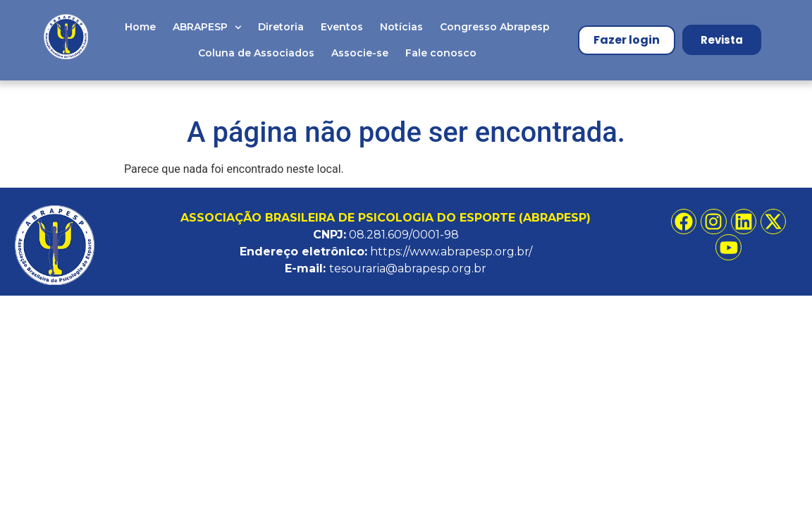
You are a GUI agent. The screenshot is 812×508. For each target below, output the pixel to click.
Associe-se (359, 53)
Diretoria (281, 26)
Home (140, 26)
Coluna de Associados (256, 53)
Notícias (401, 26)
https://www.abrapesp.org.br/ (451, 251)
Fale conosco (440, 53)
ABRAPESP (207, 27)
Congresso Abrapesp (495, 26)
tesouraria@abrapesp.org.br (407, 268)
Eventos (342, 26)
